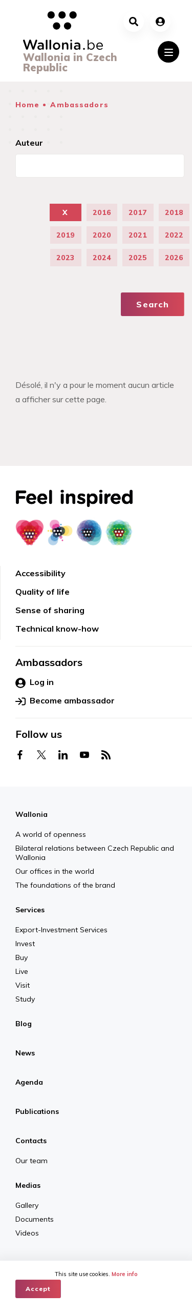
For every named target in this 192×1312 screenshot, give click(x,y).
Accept (38, 1289)
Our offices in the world (54, 871)
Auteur (29, 143)
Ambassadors (79, 104)
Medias (27, 1185)
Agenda (29, 1082)
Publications (37, 1111)
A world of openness (50, 834)
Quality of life (42, 591)
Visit (22, 985)
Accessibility (40, 573)
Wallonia (31, 814)
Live (21, 971)
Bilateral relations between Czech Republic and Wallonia (94, 853)
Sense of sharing (49, 610)
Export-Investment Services (61, 929)
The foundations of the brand (65, 885)
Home (27, 104)
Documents (34, 1219)
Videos (27, 1233)
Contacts (31, 1140)
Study (25, 999)
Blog (23, 1023)
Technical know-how (57, 628)
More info (125, 1274)
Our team (31, 1160)
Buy (21, 957)
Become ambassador (65, 701)
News (25, 1053)
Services (30, 909)
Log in (34, 682)
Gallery (26, 1205)
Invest (25, 943)
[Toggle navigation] (168, 52)
